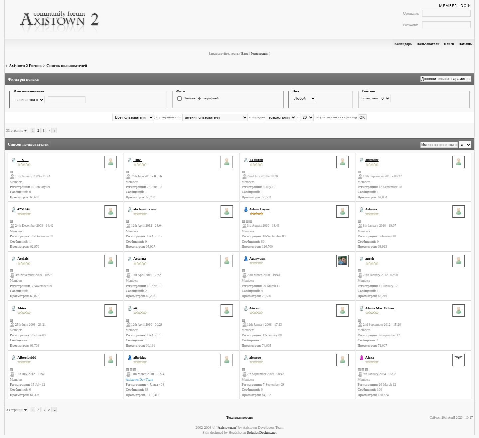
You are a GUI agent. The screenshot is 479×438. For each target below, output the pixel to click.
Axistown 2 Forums (25, 65)
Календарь (403, 44)
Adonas (371, 209)
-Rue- (137, 160)
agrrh (369, 258)
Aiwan (254, 308)
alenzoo (255, 357)
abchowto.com (144, 209)
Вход (244, 53)
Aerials (23, 258)
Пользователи (427, 44)
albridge (139, 357)
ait (135, 308)
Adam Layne (259, 209)
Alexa (369, 357)
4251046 (23, 209)
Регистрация (259, 53)
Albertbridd (26, 357)
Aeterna (139, 258)
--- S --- (23, 160)
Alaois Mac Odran (379, 308)
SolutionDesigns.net (261, 432)
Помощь (465, 44)
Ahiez (21, 308)
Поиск (449, 44)
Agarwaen (257, 258)
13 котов (256, 160)
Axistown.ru (227, 427)
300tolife (372, 160)
